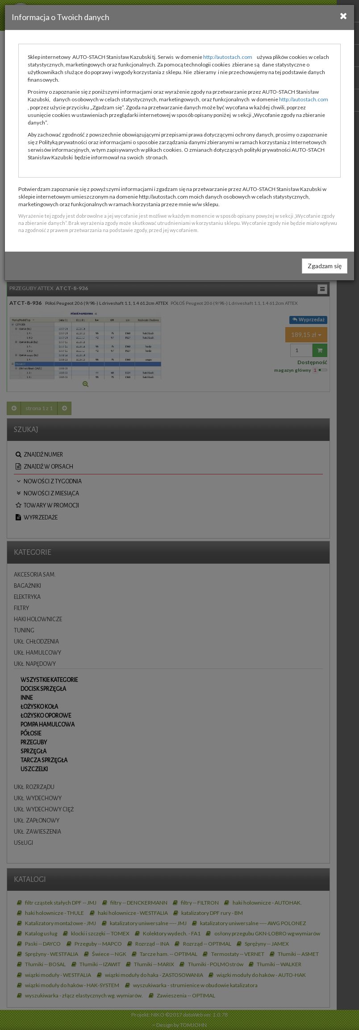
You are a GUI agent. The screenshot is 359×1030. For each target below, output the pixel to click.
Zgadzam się (325, 266)
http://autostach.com (227, 57)
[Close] (343, 16)
